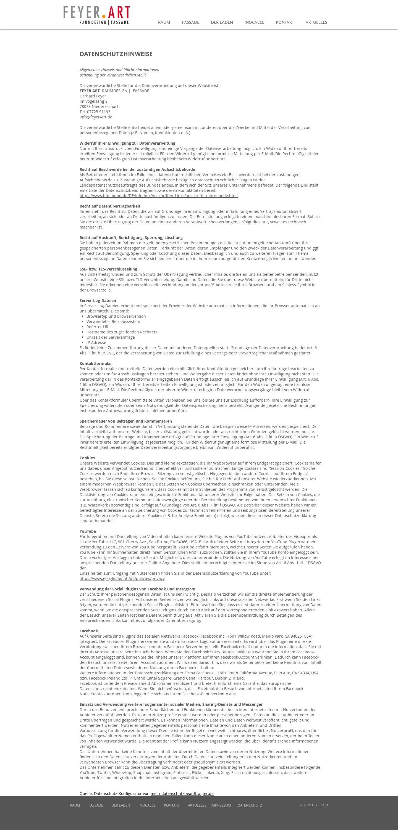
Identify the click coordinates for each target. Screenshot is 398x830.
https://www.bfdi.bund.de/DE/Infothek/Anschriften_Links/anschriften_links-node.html (159, 195)
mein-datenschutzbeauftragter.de (182, 793)
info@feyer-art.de (96, 117)
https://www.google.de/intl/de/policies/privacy (122, 578)
